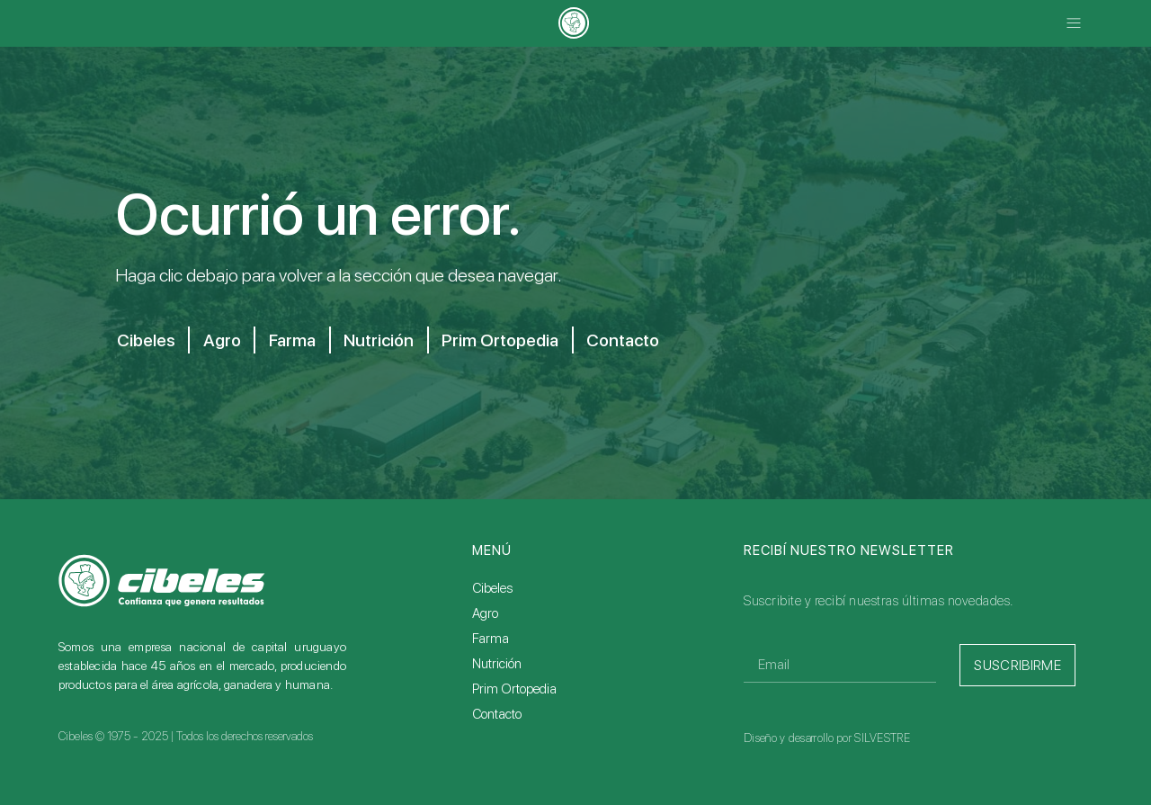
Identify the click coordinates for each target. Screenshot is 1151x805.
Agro (223, 340)
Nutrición (386, 340)
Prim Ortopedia (512, 340)
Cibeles (144, 340)
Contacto (641, 340)
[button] (1073, 24)
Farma (296, 340)
